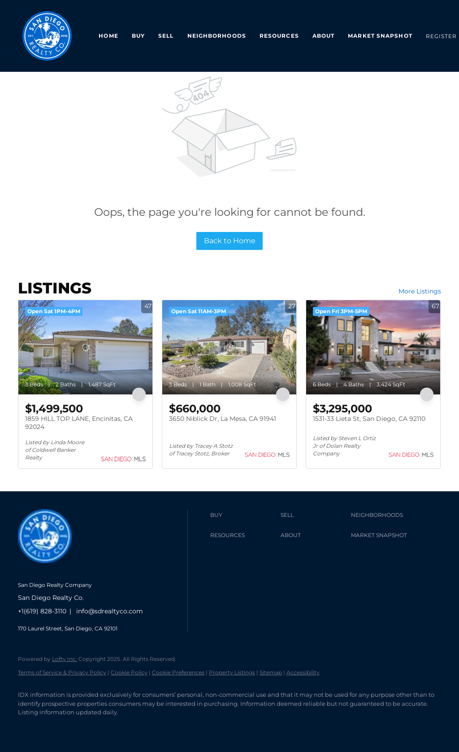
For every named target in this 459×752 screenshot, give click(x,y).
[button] (243, 515)
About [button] (323, 35)
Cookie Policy (129, 672)
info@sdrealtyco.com (109, 611)
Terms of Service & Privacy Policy (62, 672)
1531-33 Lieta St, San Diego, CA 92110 (369, 419)
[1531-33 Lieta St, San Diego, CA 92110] (373, 347)
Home (108, 35)
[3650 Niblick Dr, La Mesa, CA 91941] (229, 347)
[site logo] (51, 570)
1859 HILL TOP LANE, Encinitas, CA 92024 (79, 423)
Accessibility (303, 672)
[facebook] (28, 728)
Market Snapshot (380, 35)
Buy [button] (138, 35)
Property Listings (232, 672)
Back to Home (229, 240)
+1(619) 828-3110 (42, 611)
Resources (279, 35)
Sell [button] (165, 35)
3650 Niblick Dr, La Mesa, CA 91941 (222, 419)
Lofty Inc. (64, 659)
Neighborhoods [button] (216, 35)
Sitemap (271, 672)
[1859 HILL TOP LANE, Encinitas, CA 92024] (85, 347)
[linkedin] (54, 728)
